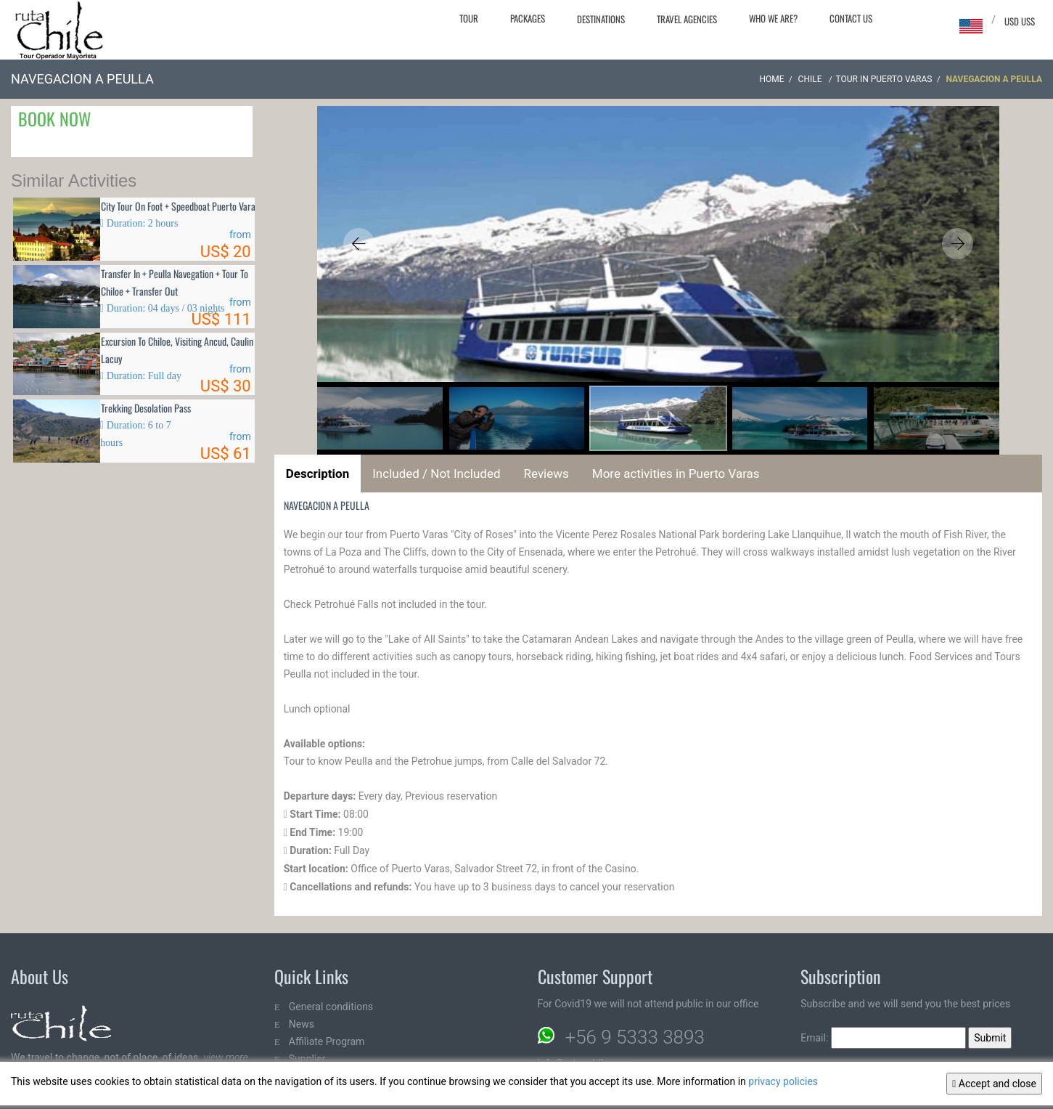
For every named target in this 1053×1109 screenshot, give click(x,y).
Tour (468, 18)
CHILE (811, 79)
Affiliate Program (327, 1041)
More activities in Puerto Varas (676, 473)
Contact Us (850, 18)
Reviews (546, 473)
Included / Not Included (436, 473)
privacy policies (783, 1081)
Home (772, 79)
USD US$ (1019, 21)
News (301, 1024)
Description (317, 473)
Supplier (307, 1059)
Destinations (601, 19)
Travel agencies (687, 19)
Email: (883, 1038)
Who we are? (773, 18)
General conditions (331, 1006)
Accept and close (994, 1083)
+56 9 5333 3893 (635, 1037)
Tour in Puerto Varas (884, 79)
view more (225, 1057)
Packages (527, 18)
